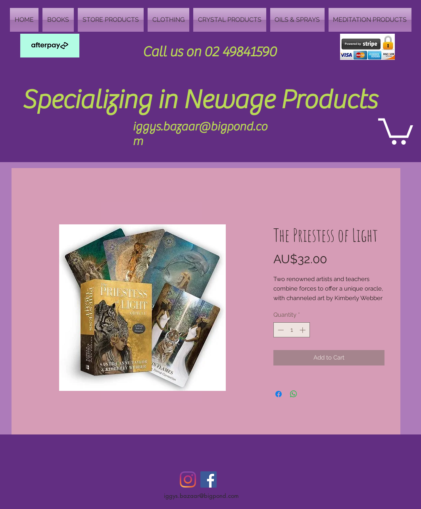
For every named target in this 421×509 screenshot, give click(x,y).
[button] (395, 130)
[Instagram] (188, 479)
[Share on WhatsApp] (293, 394)
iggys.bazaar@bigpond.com (201, 495)
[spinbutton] (291, 330)
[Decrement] (280, 330)
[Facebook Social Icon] (208, 479)
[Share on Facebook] (278, 394)
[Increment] (303, 330)
